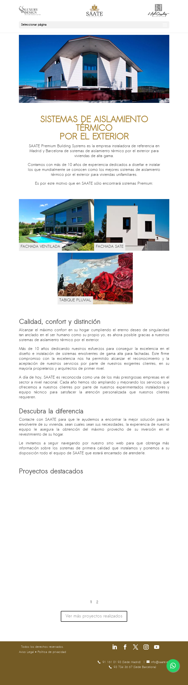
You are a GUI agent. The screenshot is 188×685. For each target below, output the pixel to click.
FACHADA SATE (110, 247)
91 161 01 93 (112, 662)
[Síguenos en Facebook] (125, 648)
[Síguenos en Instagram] (146, 648)
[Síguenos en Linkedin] (114, 648)
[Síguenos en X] (135, 648)
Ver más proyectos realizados (94, 616)
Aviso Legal (26, 652)
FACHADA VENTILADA (40, 247)
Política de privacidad (52, 652)
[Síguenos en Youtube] (156, 648)
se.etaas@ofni (160, 662)
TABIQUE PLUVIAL (75, 300)
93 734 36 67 (123, 667)
